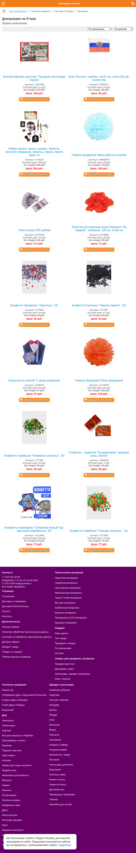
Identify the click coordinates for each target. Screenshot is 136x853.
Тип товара (61, 638)
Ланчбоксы (8, 720)
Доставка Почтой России (15, 606)
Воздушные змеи (11, 805)
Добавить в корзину (35, 99)
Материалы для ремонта (15, 775)
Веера (52, 729)
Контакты (7, 616)
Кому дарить (61, 633)
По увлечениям (63, 648)
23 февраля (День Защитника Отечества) (24, 695)
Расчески (54, 759)
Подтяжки (54, 695)
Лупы (5, 825)
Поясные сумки (57, 774)
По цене (59, 653)
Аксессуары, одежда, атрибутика (72, 673)
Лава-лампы (8, 755)
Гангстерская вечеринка (68, 587)
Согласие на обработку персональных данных (27, 637)
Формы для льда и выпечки (17, 765)
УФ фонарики (9, 795)
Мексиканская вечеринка (68, 592)
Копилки (6, 760)
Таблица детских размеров (16, 656)
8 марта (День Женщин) (15, 700)
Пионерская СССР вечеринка (71, 617)
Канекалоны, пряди (59, 754)
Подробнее (64, 845)
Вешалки (7, 745)
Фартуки (6, 730)
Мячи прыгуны (10, 815)
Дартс (5, 810)
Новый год (7, 690)
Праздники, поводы (65, 643)
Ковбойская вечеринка (67, 607)
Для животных (56, 789)
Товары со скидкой (12, 651)
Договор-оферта (11, 642)
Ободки (53, 715)
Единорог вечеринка (66, 622)
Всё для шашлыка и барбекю (17, 735)
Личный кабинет (10, 627)
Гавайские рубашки (59, 690)
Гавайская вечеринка (66, 583)
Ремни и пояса (57, 779)
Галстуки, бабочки (59, 700)
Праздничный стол (65, 664)
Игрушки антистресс (13, 830)
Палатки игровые (11, 800)
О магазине (8, 596)
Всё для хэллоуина (65, 602)
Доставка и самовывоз (14, 601)
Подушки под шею (12, 750)
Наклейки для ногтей (60, 804)
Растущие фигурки (12, 820)
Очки (52, 720)
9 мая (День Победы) (13, 705)
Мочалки (6, 780)
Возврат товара (10, 646)
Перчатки (54, 734)
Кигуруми (54, 705)
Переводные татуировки (62, 794)
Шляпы (53, 710)
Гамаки (6, 785)
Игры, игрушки (62, 678)
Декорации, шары (64, 669)
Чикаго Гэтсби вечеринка (68, 597)
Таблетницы (8, 725)
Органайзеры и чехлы (14, 740)
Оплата (6, 611)
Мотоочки (54, 724)
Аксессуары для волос (61, 764)
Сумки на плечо (57, 784)
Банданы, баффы (58, 744)
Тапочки (53, 799)
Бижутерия (55, 769)
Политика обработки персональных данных (25, 632)
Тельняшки (55, 739)
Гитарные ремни (58, 749)
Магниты (7, 790)
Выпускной (8, 710)
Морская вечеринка (65, 612)
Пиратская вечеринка (66, 578)
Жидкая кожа (9, 770)
